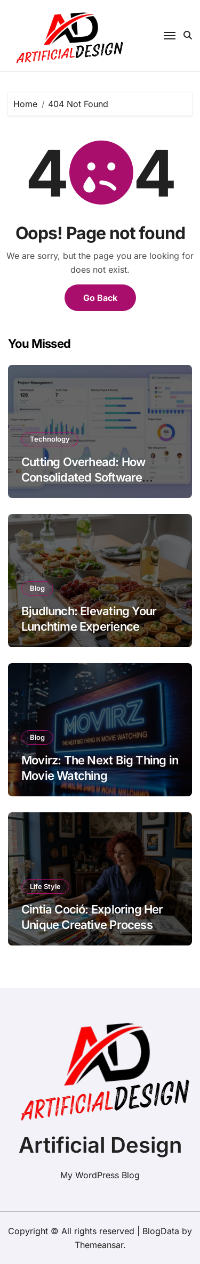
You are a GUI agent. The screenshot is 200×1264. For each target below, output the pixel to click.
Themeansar (99, 1244)
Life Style (45, 886)
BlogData (160, 1231)
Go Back (100, 297)
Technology (50, 439)
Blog (37, 588)
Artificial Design (100, 1145)
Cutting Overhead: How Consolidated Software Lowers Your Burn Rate (83, 477)
